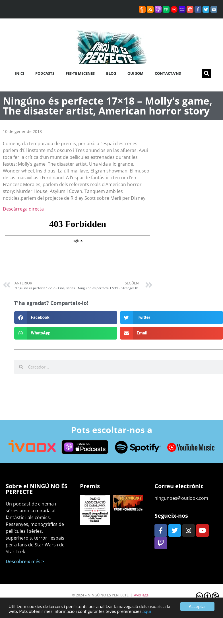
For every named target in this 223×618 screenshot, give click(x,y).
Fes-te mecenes (80, 73)
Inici (19, 73)
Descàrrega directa (23, 209)
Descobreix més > (25, 561)
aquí (147, 612)
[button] (206, 73)
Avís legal (141, 595)
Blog (111, 73)
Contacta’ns (168, 73)
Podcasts (44, 73)
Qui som (135, 73)
